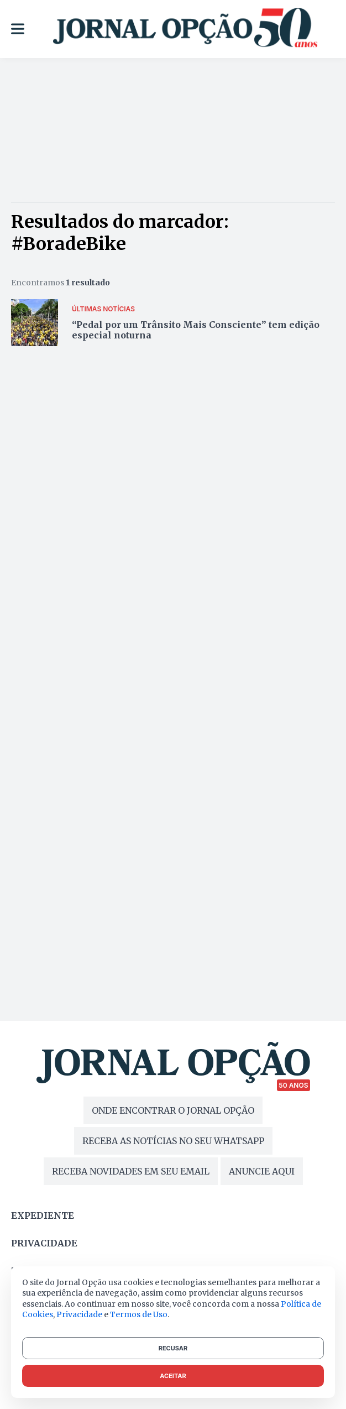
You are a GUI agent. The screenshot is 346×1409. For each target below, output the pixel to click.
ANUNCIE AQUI (262, 1171)
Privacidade (44, 1243)
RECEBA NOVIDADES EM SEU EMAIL (130, 1171)
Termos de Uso (138, 1314)
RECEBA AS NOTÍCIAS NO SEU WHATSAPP (173, 1140)
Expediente (42, 1215)
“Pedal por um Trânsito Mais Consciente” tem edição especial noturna (195, 330)
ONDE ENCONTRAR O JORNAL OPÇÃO (173, 1110)
